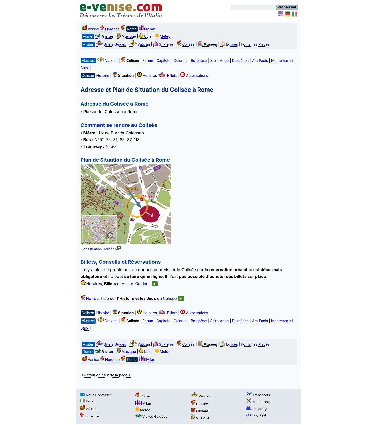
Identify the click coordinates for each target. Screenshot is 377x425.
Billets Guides (111, 44)
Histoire (102, 75)
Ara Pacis (260, 61)
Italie (87, 401)
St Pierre (163, 44)
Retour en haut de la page (106, 375)
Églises (229, 44)
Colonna (180, 61)
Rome (142, 396)
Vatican (139, 44)
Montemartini (282, 61)
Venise (90, 29)
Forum (148, 61)
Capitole (163, 61)
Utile (145, 36)
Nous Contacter (95, 395)
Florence (110, 29)
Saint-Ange (219, 61)
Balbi (85, 68)
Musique (126, 36)
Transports (258, 395)
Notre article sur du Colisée (132, 298)
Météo (162, 36)
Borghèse (199, 61)
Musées (200, 411)
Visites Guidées (151, 416)
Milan (147, 29)
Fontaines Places (255, 44)
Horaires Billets (157, 75)
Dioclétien (240, 61)
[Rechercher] (253, 7)
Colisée (185, 44)
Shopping (256, 409)
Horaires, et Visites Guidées (119, 283)
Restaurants (258, 402)
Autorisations (194, 75)
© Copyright (256, 415)
